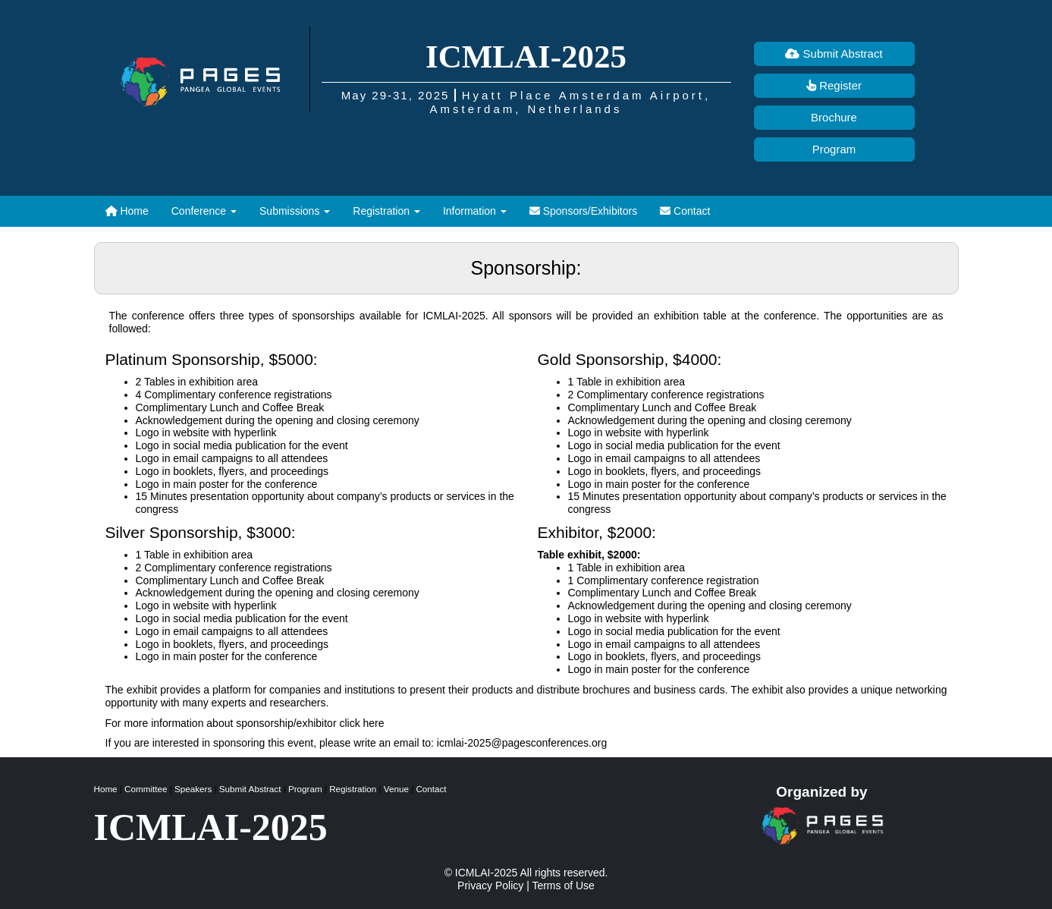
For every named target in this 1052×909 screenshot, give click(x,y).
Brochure (834, 117)
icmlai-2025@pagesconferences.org (522, 743)
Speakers (193, 789)
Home (127, 211)
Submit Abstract (833, 53)
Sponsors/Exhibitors (583, 211)
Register (834, 85)
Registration (352, 789)
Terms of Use (563, 885)
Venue (396, 789)
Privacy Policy (490, 885)
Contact (685, 211)
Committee (145, 789)
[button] (204, 211)
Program (834, 149)
